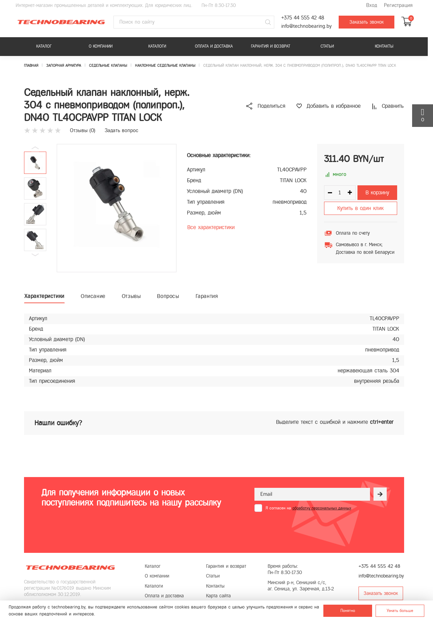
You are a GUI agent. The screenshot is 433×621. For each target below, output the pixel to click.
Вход (371, 5)
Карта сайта (218, 595)
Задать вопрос (121, 130)
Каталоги (157, 46)
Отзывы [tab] (131, 296)
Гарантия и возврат (270, 46)
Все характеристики (211, 227)
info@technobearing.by (306, 26)
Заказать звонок (366, 22)
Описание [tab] (93, 296)
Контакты (384, 46)
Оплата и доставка (214, 46)
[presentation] (307, 528)
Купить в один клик (360, 208)
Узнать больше (400, 610)
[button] (35, 255)
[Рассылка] (380, 494)
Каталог (44, 46)
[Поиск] (268, 22)
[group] (116, 208)
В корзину (377, 192)
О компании (100, 46)
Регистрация (398, 5)
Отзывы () (82, 130)
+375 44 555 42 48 (302, 18)
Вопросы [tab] (168, 296)
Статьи (327, 46)
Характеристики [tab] (44, 296)
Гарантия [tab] (207, 296)
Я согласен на (308, 508)
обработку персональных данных (321, 508)
